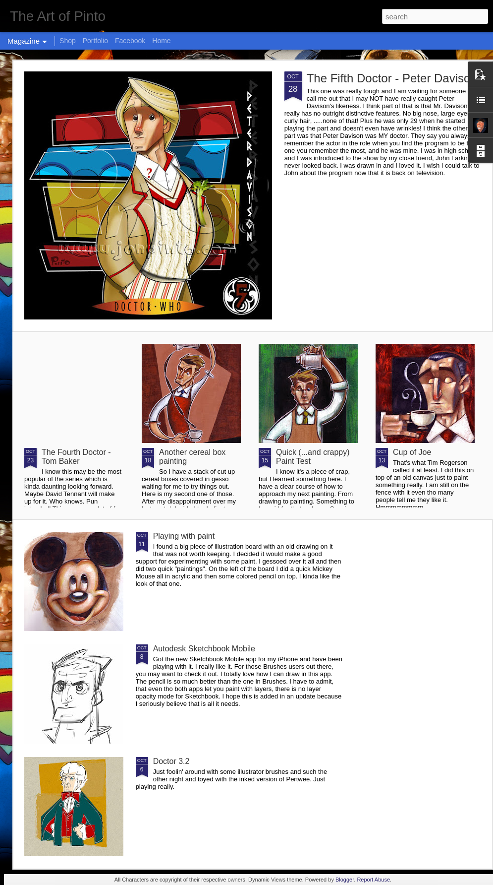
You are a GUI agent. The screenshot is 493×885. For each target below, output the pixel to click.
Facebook (130, 41)
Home (161, 41)
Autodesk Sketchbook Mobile (204, 648)
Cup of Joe (412, 452)
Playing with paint (184, 536)
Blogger (344, 880)
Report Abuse (373, 880)
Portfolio (95, 41)
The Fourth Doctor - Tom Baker (76, 456)
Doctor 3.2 (171, 761)
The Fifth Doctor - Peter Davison (392, 78)
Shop (67, 41)
